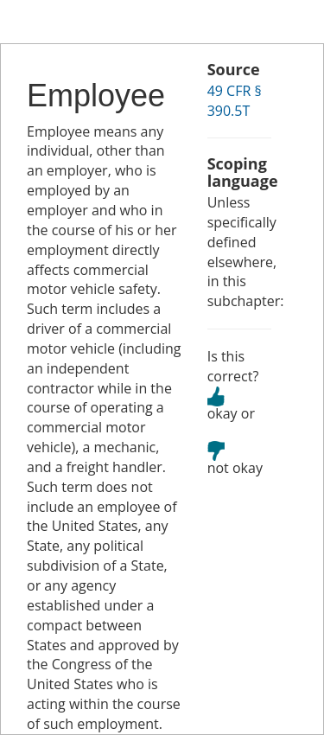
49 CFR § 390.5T (234, 100)
